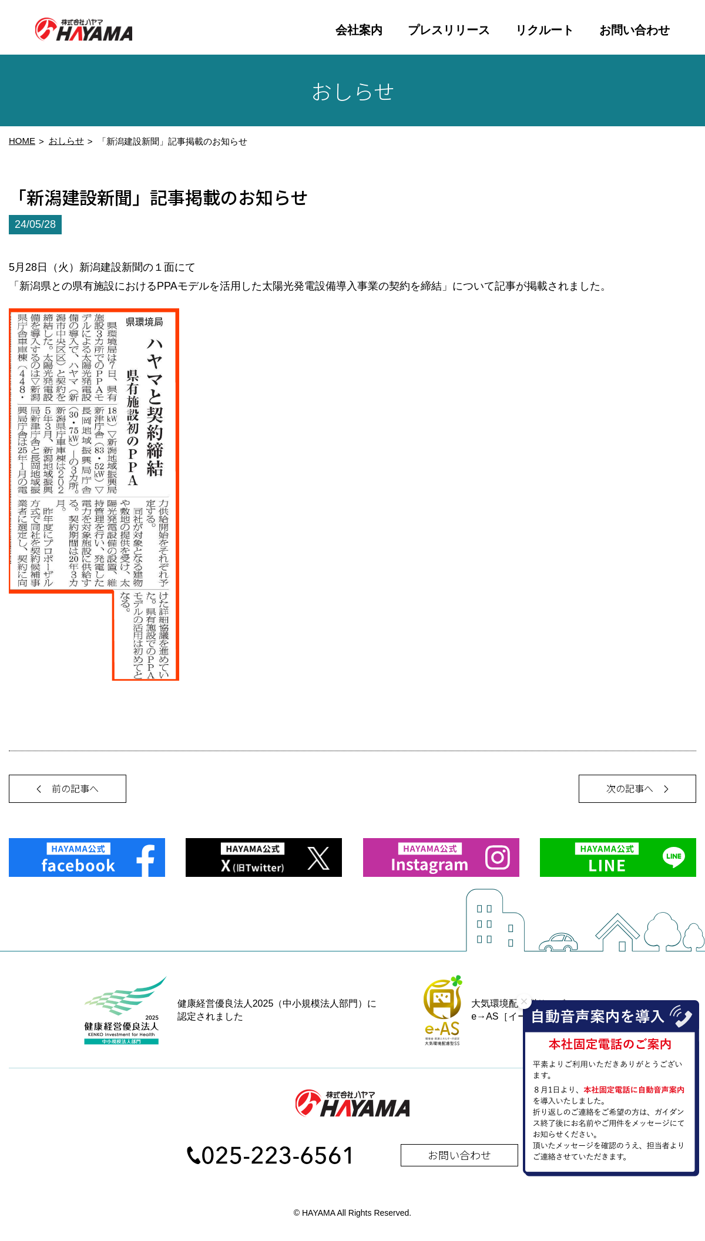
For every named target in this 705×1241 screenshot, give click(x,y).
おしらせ (66, 145)
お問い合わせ (634, 29)
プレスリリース (449, 29)
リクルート (544, 29)
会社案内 (358, 29)
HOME (22, 145)
